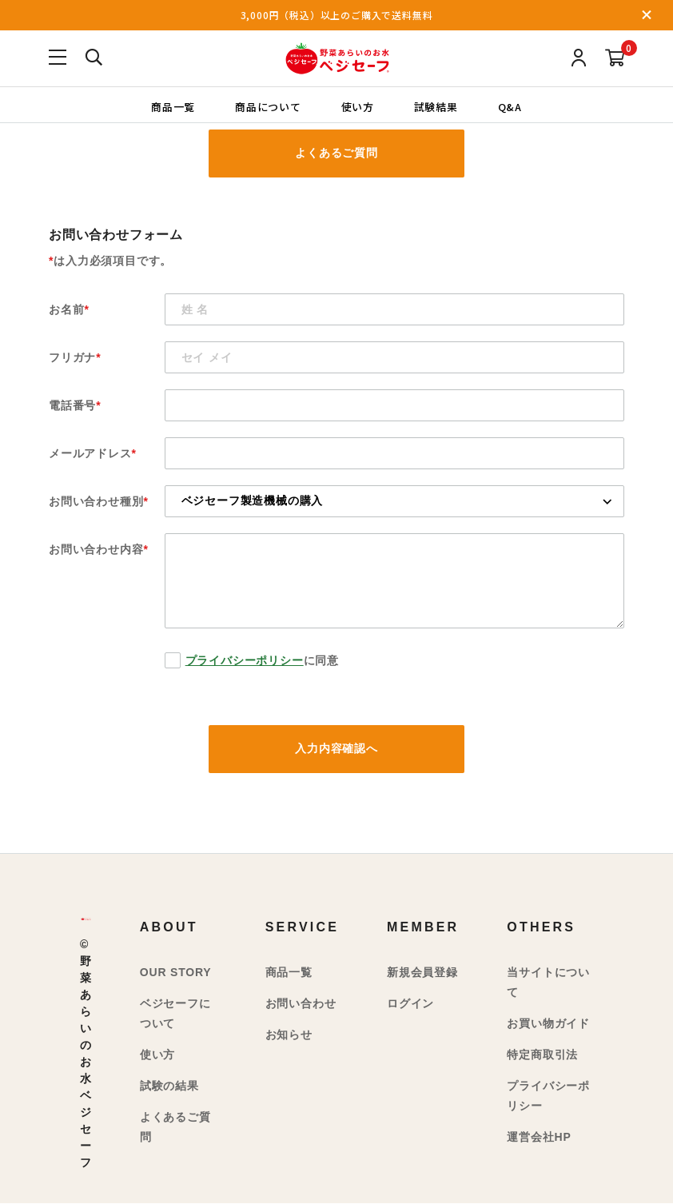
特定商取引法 (542, 1054)
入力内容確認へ (336, 749)
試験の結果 (169, 1085)
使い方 (357, 106)
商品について (268, 106)
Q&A (510, 106)
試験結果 (436, 106)
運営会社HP (539, 1136)
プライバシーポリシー (244, 660)
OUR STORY (176, 972)
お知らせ (289, 1034)
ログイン (410, 1003)
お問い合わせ (300, 1003)
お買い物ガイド (548, 1023)
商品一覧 (172, 106)
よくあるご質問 (336, 153)
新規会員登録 (422, 972)
